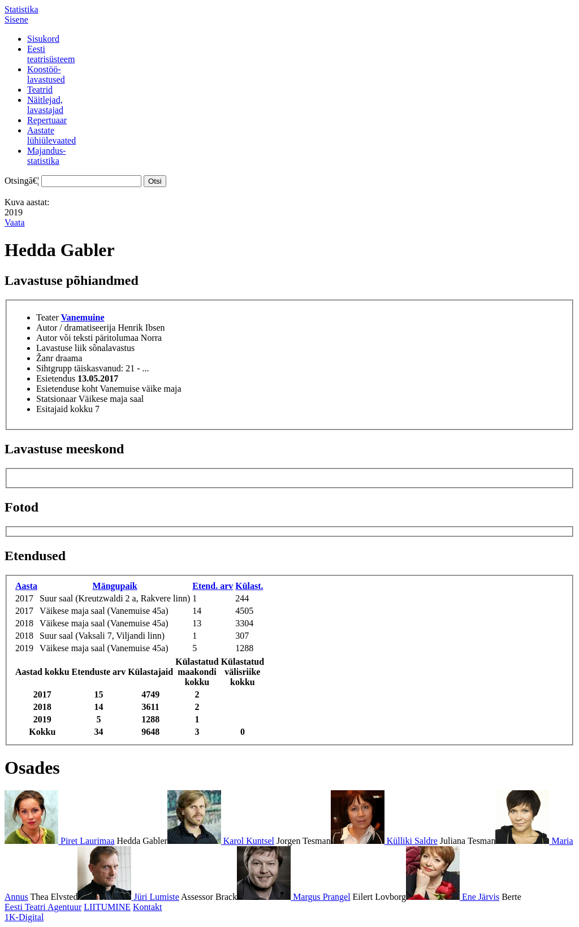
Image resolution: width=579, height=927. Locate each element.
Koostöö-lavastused (46, 74)
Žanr (44, 358)
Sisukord (43, 39)
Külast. (249, 586)
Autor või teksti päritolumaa (87, 338)
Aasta (26, 586)
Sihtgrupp (54, 368)
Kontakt (147, 907)
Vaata (15, 222)
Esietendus (55, 378)
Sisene (16, 19)
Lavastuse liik (61, 348)
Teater (47, 317)
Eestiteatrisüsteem (51, 54)
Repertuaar (47, 120)
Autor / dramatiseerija (75, 327)
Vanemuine (83, 317)
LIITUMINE (107, 907)
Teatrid (40, 89)
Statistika (21, 9)
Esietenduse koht (67, 388)
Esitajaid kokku (64, 409)
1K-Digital (24, 917)
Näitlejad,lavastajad (45, 105)
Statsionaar (56, 399)
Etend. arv (212, 586)
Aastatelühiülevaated (51, 135)
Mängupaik (115, 586)
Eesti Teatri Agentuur (43, 907)
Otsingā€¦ (22, 180)
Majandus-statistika (46, 156)
